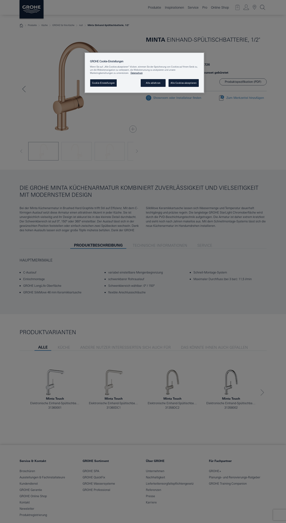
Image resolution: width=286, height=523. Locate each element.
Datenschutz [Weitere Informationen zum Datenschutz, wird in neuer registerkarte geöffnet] (137, 73)
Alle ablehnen (153, 83)
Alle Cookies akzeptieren (184, 83)
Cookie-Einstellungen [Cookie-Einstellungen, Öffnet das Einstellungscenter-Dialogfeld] (103, 83)
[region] (144, 72)
